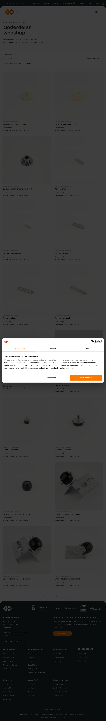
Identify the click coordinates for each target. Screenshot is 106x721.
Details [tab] (53, 348)
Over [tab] (87, 348)
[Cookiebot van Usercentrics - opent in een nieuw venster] (92, 342)
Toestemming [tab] (19, 348)
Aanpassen (53, 377)
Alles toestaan (86, 377)
